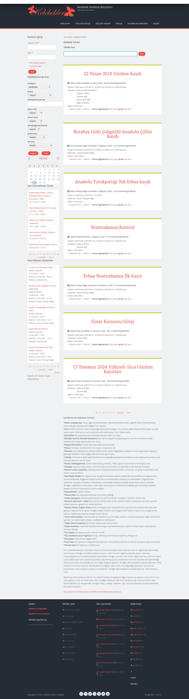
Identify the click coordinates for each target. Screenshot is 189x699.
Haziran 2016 (136, 628)
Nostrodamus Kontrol (113, 227)
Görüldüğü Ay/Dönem (37, 125)
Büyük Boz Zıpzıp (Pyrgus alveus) (43, 244)
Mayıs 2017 (135, 665)
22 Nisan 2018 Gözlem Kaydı (113, 73)
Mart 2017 (134, 653)
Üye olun (127, 109)
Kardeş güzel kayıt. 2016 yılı (108, 653)
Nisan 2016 (135, 616)
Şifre (30, 53)
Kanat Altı (32, 109)
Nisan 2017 (135, 659)
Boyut (30, 91)
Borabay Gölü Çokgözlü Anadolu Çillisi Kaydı (112, 134)
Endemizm (32, 133)
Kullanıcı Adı (33, 43)
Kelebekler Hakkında (137, 23)
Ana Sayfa (65, 23)
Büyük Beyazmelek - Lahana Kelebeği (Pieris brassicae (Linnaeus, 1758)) (41, 195)
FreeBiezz (158, 694)
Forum (119, 23)
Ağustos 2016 (136, 634)
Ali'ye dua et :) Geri (104, 619)
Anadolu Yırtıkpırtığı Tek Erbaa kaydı (113, 182)
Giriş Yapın (113, 109)
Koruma (31, 141)
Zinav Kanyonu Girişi (112, 321)
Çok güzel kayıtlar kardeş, (107, 672)
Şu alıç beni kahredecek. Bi (107, 625)
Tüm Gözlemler (82, 23)
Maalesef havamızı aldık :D (107, 662)
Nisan (43, 158)
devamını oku (75, 109)
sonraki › (120, 412)
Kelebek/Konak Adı (36, 99)
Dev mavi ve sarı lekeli (105, 644)
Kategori (31, 83)
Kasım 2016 (135, 640)
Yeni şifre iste (35, 66)
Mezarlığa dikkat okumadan (108, 610)
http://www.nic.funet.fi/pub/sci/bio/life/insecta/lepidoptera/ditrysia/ (92, 591)
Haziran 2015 (136, 610)
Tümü (57, 372)
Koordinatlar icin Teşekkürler (108, 634)
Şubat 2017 (135, 647)
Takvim (86, 109)
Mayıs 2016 (135, 622)
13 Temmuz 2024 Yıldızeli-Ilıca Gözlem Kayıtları (113, 369)
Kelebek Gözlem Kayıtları (94, 6)
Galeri (156, 23)
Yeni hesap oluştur (37, 63)
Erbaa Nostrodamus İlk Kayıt (112, 276)
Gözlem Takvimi (102, 23)
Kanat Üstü (33, 117)
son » (129, 412)
